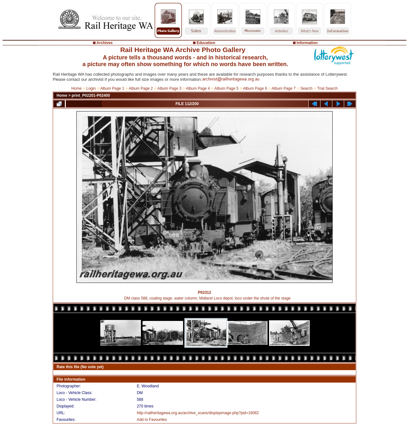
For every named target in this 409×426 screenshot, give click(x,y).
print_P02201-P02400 (91, 95)
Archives (104, 43)
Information (307, 43)
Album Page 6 (255, 88)
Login (91, 88)
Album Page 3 (169, 88)
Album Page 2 (141, 88)
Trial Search (327, 88)
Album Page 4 (198, 88)
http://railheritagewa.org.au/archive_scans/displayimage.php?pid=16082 (198, 413)
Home (76, 88)
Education (206, 43)
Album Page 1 (112, 88)
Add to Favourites (152, 419)
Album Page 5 (226, 88)
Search (306, 88)
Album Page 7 (284, 88)
